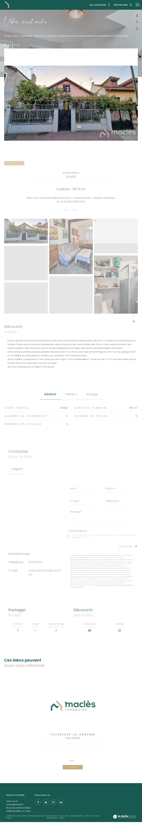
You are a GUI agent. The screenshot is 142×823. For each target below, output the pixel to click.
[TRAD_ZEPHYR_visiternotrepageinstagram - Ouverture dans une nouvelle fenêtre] (53, 802)
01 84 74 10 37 (12, 802)
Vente (15, 36)
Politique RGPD (51, 819)
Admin (87, 817)
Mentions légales (76, 817)
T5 (45, 36)
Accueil (7, 36)
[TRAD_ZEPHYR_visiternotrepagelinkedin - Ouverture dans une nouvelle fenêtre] (60, 802)
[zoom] (26, 242)
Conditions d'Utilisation (125, 585)
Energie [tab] (92, 394)
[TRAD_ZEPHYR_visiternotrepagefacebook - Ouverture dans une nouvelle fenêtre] (37, 802)
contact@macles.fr (14, 805)
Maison (38, 36)
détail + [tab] (71, 394)
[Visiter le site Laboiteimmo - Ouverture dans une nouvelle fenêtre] (124, 818)
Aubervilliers (27, 36)
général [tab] (50, 394)
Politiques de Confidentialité (104, 585)
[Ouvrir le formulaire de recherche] (123, 5)
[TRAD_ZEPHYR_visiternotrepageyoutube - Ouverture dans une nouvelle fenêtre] (45, 802)
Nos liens (95, 817)
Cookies (61, 819)
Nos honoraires (52, 817)
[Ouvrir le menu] (137, 5)
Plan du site (64, 817)
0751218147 (35, 562)
